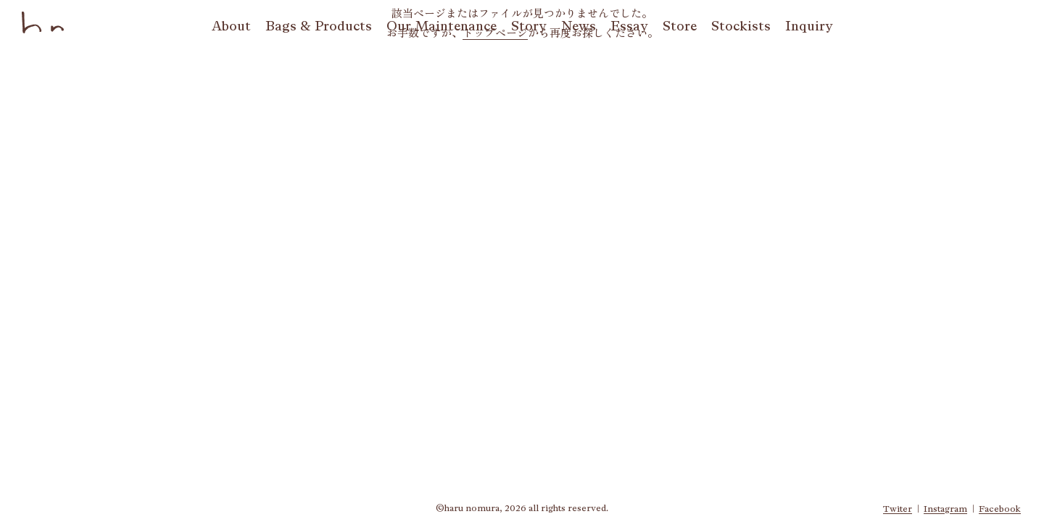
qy (809, 26)
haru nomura (43, 22)
